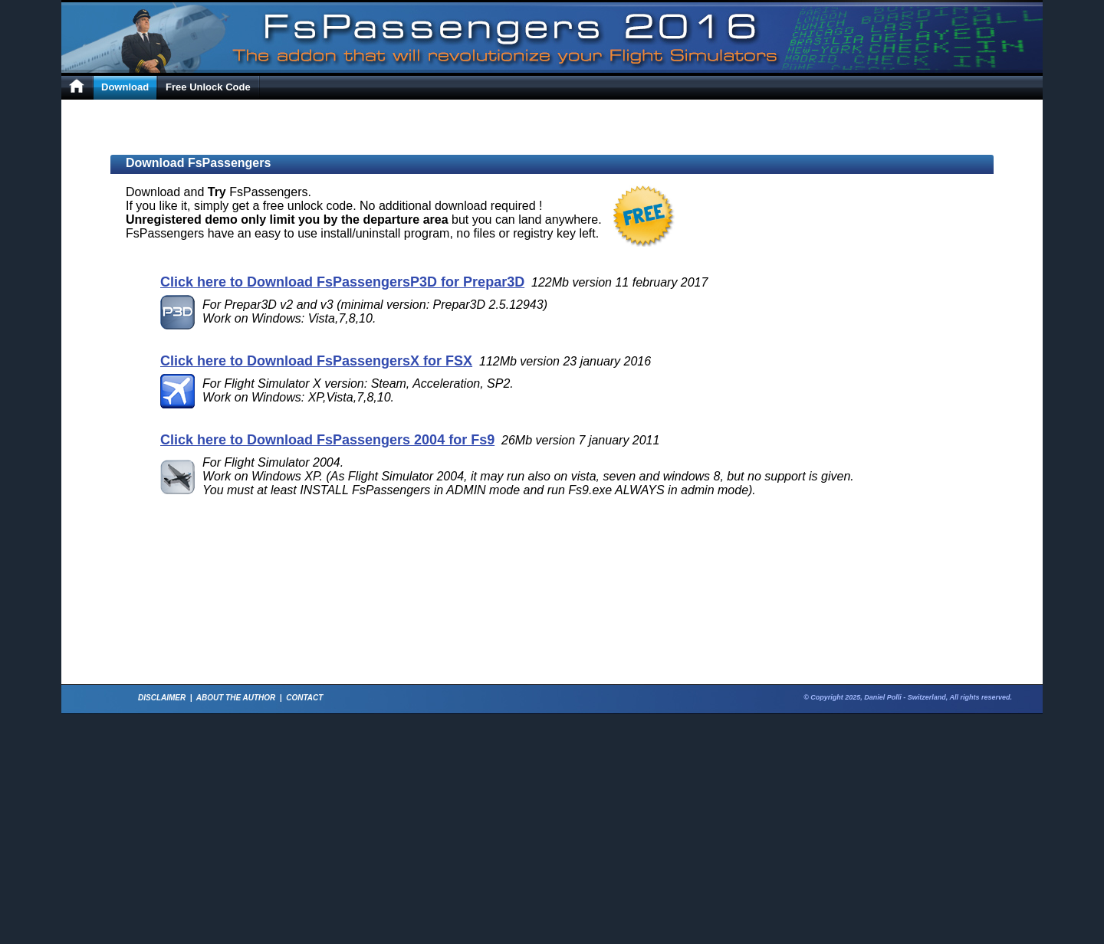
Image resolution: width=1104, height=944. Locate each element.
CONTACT (304, 697)
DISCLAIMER (162, 697)
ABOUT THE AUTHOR (236, 697)
